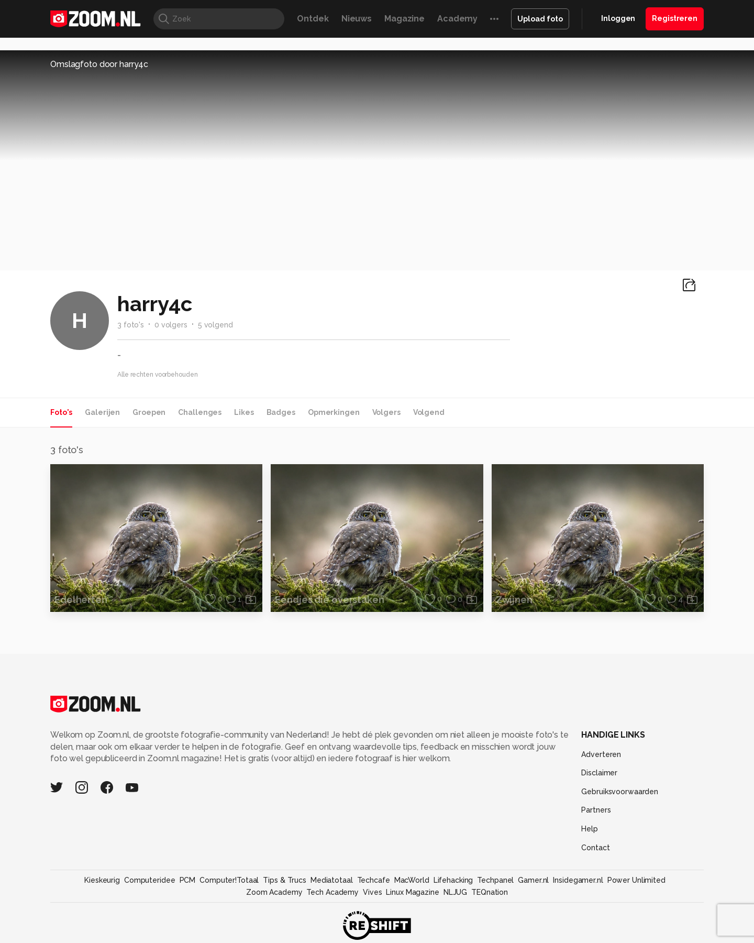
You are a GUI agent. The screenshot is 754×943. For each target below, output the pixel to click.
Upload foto (540, 19)
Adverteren (601, 754)
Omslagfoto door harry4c (99, 64)
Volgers (386, 412)
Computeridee (149, 880)
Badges (281, 412)
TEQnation (489, 892)
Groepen (148, 412)
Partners (596, 810)
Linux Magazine (412, 892)
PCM (188, 880)
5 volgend (215, 325)
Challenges (199, 412)
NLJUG (455, 892)
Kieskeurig (102, 880)
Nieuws (356, 19)
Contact (595, 847)
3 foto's (130, 325)
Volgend (429, 412)
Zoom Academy (274, 892)
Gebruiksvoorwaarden (619, 791)
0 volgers (170, 325)
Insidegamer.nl (578, 880)
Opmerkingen (334, 412)
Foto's (61, 412)
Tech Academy (332, 892)
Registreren (674, 18)
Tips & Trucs (284, 880)
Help (589, 829)
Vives (372, 892)
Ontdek (312, 19)
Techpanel (495, 880)
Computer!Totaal (229, 880)
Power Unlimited (636, 880)
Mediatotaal (332, 880)
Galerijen (102, 412)
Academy (457, 19)
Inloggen (618, 18)
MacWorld (411, 880)
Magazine (404, 19)
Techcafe (373, 880)
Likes (243, 412)
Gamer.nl (533, 880)
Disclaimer (599, 773)
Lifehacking (453, 880)
